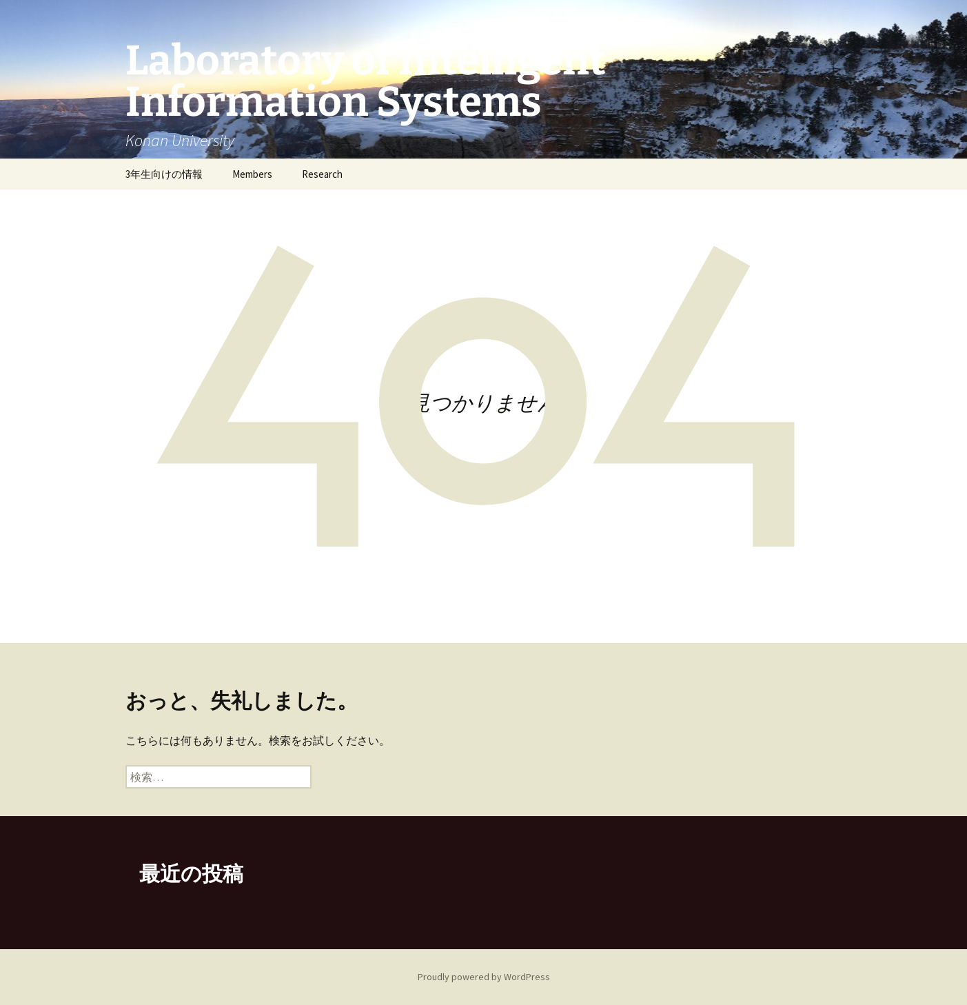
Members (252, 174)
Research (322, 174)
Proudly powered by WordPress (484, 977)
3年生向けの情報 (164, 174)
